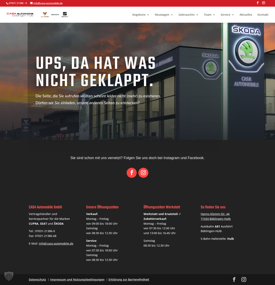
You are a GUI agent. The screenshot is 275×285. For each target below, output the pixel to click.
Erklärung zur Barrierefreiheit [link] (129, 279)
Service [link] (225, 14)
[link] (50, 14)
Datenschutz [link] (37, 279)
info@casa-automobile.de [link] (56, 243)
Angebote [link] (139, 14)
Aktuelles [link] (246, 14)
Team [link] (207, 14)
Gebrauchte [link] (187, 14)
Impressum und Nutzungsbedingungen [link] (77, 279)
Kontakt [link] (263, 14)
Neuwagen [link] (162, 14)
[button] (257, 4)
